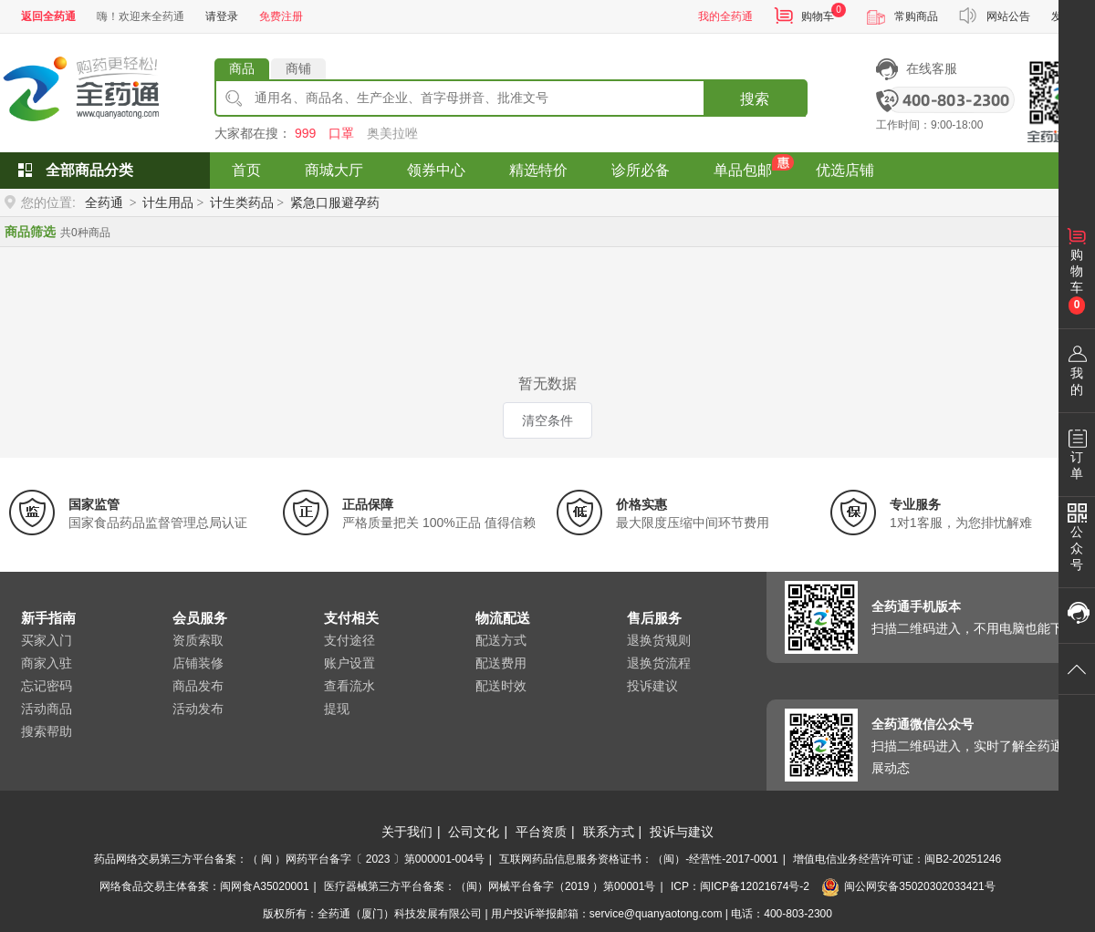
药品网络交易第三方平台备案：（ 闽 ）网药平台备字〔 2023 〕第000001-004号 (289, 859)
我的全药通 (725, 16)
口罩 (341, 133)
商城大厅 (334, 170)
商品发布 (198, 685)
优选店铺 (845, 170)
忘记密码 (46, 685)
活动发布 (198, 708)
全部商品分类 (89, 170)
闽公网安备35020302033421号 (908, 886)
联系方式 (608, 831)
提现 (336, 708)
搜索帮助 (46, 731)
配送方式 (501, 640)
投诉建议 (652, 685)
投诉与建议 (682, 831)
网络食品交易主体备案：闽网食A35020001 (203, 886)
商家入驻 (46, 663)
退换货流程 (659, 663)
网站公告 (1008, 16)
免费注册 (281, 16)
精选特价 (538, 170)
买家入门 (46, 640)
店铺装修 (198, 663)
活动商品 (46, 708)
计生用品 (167, 202)
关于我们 (407, 831)
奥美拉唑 (392, 133)
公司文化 (473, 831)
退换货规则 (659, 640)
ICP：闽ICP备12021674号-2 (740, 886)
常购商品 (916, 16)
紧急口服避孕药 (335, 202)
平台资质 (541, 831)
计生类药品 (242, 202)
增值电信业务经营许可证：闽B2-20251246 (897, 859)
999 (305, 133)
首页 (246, 170)
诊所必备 (640, 170)
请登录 (221, 16)
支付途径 (349, 640)
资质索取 (198, 640)
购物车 (817, 16)
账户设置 (349, 663)
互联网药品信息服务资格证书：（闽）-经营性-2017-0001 (638, 859)
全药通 (104, 202)
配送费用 (501, 663)
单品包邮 (743, 170)
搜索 (754, 99)
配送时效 (501, 685)
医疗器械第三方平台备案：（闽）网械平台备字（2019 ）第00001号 (489, 886)
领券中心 (436, 170)
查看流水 (349, 685)
